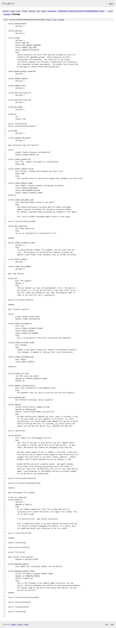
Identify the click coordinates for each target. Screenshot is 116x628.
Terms (26, 624)
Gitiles (13, 624)
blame (61, 20)
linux (24, 11)
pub (12, 11)
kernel (5, 11)
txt (106, 624)
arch (111, 11)
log (54, 20)
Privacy (19, 624)
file (49, 20)
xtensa (7, 14)
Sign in (111, 3)
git (38, 11)
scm (18, 11)
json (112, 624)
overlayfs (52, 11)
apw (44, 11)
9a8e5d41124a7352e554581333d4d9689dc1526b (81, 11)
